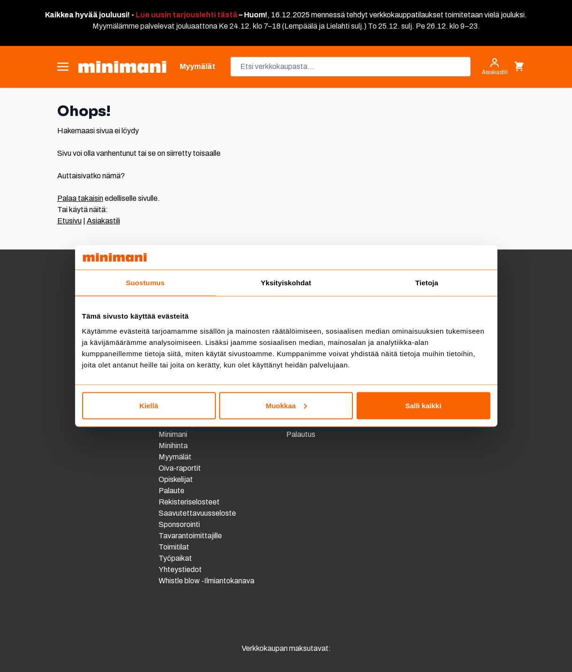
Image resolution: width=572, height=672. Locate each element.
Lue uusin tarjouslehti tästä (186, 15)
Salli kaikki (423, 405)
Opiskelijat (176, 479)
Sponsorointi (179, 524)
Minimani (173, 434)
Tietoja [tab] (426, 283)
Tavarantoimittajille (190, 536)
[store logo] (122, 67)
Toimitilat (174, 547)
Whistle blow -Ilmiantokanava (206, 581)
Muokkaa (286, 405)
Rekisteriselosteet (189, 502)
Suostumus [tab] (145, 283)
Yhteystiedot (180, 569)
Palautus (300, 434)
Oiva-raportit (180, 468)
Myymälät (175, 457)
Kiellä (148, 405)
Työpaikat (175, 558)
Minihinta (173, 446)
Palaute (171, 491)
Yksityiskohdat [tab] (286, 283)
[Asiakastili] (495, 66)
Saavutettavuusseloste (197, 513)
